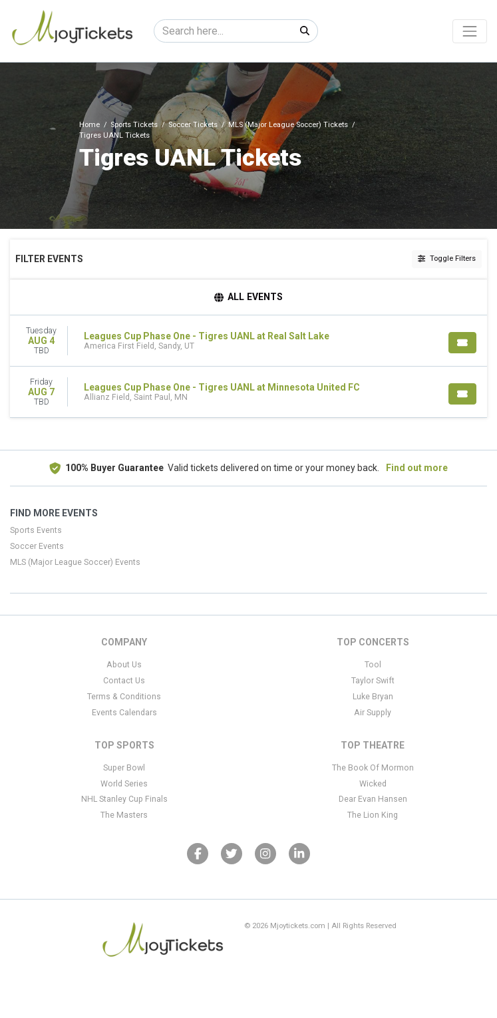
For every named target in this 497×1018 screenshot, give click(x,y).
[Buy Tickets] (462, 342)
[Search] (223, 31)
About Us (124, 664)
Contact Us (124, 680)
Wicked (373, 783)
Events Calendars (124, 712)
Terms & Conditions (124, 696)
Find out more (417, 467)
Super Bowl (124, 767)
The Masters (124, 815)
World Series (124, 783)
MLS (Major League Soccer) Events (75, 562)
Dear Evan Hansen (373, 799)
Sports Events (36, 530)
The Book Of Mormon (373, 767)
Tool (373, 664)
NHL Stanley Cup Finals (124, 799)
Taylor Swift (373, 680)
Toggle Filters (447, 258)
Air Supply (372, 712)
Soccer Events (37, 546)
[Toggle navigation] (469, 31)
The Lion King (372, 815)
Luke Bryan (373, 696)
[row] (248, 341)
